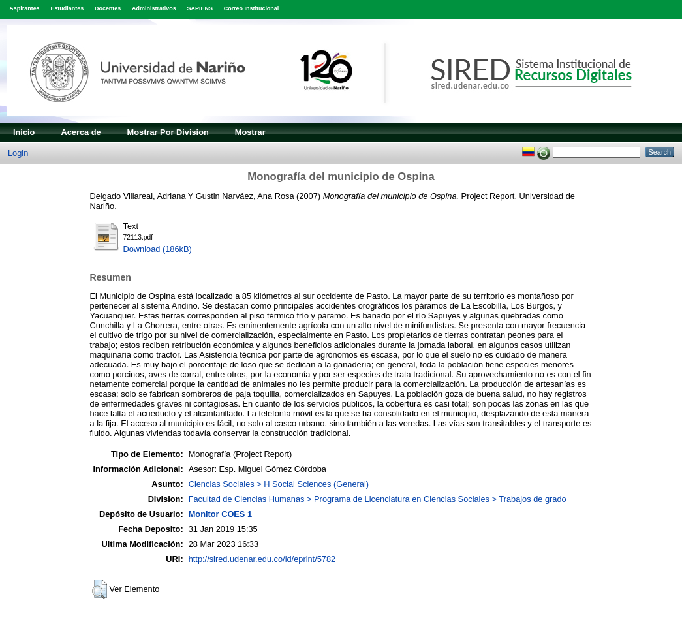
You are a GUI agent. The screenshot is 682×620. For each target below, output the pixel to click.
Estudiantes (67, 8)
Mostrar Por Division (168, 132)
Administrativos (154, 8)
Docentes (108, 8)
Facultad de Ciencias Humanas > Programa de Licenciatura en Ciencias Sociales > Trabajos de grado (377, 499)
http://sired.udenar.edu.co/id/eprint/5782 (262, 559)
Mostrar (250, 132)
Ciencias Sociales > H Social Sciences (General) (279, 484)
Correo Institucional (251, 8)
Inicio (24, 132)
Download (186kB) (157, 249)
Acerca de (81, 132)
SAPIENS (200, 8)
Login (18, 153)
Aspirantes (24, 8)
